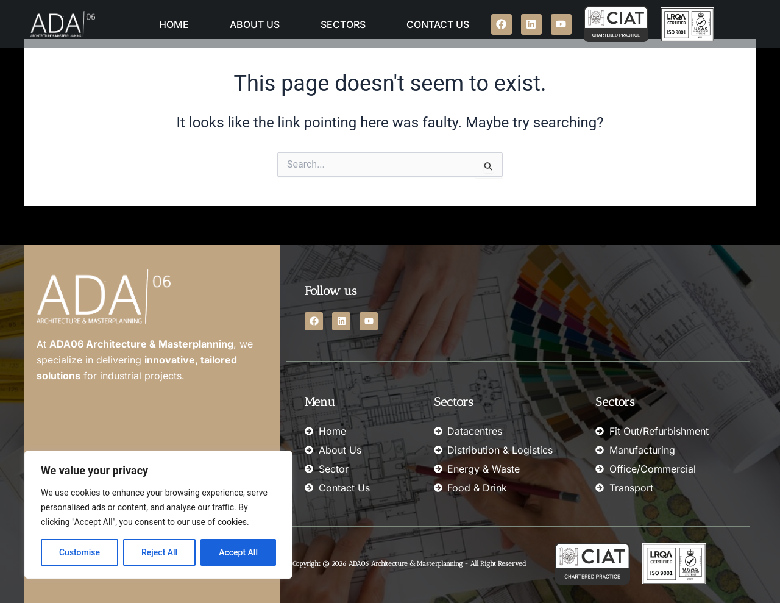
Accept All (238, 552)
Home (174, 24)
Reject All (159, 552)
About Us (255, 24)
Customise (79, 552)
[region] (158, 515)
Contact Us (437, 24)
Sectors (343, 24)
